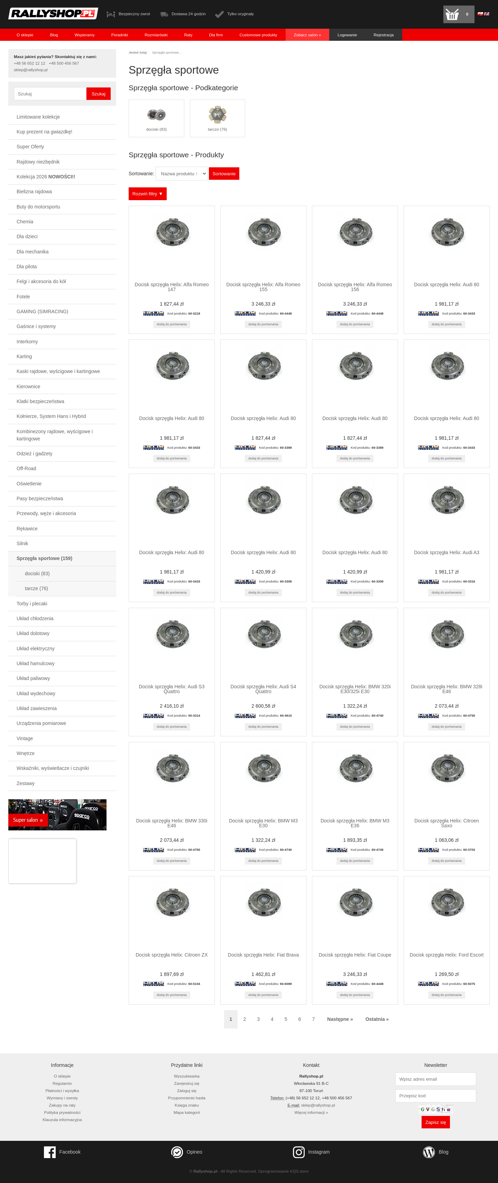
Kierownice (28, 386)
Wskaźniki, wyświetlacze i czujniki (53, 768)
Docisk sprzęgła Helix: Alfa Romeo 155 (264, 287)
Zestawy (26, 783)
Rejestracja (384, 34)
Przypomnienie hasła (186, 1098)
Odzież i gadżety (35, 453)
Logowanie (347, 34)
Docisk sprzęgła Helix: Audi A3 (446, 552)
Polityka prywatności (62, 1112)
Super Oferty (30, 146)
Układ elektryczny (36, 648)
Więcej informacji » (311, 1112)
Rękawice (27, 528)
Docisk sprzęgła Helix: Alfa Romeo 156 (355, 287)
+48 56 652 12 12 (29, 63)
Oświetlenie (29, 483)
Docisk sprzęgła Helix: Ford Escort (447, 955)
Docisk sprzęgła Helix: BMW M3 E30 (263, 823)
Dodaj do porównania (172, 324)
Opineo (186, 1152)
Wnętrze (26, 753)
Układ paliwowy (33, 678)
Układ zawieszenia (37, 708)
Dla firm (216, 34)
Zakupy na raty (62, 1105)
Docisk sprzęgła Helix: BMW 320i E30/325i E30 (354, 689)
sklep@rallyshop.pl (31, 70)
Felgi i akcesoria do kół (41, 281)
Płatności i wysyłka (62, 1090)
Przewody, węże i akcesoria (46, 513)
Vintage (25, 738)
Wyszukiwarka (187, 1076)
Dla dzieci (27, 236)
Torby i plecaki (32, 603)
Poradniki (119, 34)
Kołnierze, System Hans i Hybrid (51, 416)
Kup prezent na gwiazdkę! (44, 131)
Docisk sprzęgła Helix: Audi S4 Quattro (263, 689)
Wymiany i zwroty (62, 1098)
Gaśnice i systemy (36, 326)
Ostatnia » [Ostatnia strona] (377, 1019)
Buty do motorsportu (38, 206)
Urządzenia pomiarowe (41, 723)
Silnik (22, 543)
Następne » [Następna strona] (340, 1019)
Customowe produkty (258, 34)
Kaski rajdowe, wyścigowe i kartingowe (58, 371)
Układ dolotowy (33, 633)
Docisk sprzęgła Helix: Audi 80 (446, 284)
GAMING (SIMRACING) (42, 311)
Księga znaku (187, 1105)
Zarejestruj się (187, 1083)
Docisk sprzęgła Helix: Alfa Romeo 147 (172, 287)
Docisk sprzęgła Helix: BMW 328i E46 (446, 689)
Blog (54, 34)
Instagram (311, 1152)
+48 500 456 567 (64, 63)
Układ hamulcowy (36, 663)
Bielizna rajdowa (34, 191)
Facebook (62, 1152)
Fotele (23, 296)
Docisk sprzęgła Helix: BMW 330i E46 (171, 823)
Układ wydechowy (36, 693)
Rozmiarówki (156, 34)
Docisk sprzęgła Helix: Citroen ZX (172, 955)
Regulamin (62, 1083)
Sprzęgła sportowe (44, 558)
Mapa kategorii (187, 1112)
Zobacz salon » (307, 34)
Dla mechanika (33, 251)
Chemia (25, 221)
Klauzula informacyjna (62, 1119)
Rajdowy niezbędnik (38, 162)
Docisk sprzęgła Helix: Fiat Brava (263, 955)
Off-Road (26, 468)
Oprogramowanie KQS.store (283, 1171)
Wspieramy (85, 34)
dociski (37, 573)
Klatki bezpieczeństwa (40, 401)
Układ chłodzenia (35, 618)
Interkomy (27, 341)
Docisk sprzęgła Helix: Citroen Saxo (446, 823)
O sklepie (25, 34)
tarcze (36, 588)
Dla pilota (27, 266)
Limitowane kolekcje (38, 117)
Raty (188, 34)
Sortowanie (224, 173)
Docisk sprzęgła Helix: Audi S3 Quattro (172, 689)
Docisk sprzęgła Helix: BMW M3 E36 (355, 823)
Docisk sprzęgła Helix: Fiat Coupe (355, 955)
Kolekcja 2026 (46, 176)
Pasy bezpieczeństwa (40, 498)
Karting (24, 356)
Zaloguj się (186, 1090)
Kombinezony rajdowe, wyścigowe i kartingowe (55, 435)
